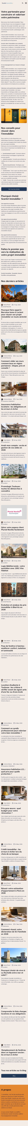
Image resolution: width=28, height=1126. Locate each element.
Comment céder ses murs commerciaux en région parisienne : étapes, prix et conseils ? (13, 364)
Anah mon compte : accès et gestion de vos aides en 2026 (14, 447)
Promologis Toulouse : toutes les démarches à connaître (11, 488)
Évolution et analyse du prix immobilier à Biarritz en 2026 (13, 607)
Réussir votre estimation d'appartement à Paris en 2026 (12, 890)
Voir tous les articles (14, 189)
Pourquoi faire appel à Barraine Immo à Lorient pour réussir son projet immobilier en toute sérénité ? (14, 314)
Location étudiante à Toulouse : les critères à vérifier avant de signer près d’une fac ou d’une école (14, 688)
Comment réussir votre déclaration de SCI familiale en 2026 (13, 931)
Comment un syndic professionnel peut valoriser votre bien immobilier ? (13, 730)
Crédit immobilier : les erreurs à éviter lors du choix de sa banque (11, 851)
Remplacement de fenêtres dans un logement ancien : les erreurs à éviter (13, 1052)
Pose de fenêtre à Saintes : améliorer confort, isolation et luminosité (13, 648)
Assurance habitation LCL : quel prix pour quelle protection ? (13, 771)
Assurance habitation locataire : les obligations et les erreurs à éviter (13, 406)
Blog (14, 1076)
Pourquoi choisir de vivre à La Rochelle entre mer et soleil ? (13, 972)
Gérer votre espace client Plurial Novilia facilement (12, 528)
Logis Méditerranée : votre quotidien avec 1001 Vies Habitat (13, 568)
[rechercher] (22, 3)
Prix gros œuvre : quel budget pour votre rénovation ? (11, 810)
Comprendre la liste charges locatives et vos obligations (13, 1012)
